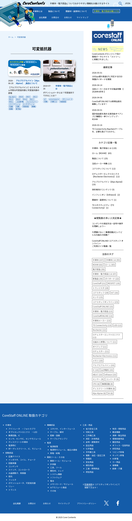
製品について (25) (100, 158)
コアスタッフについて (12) (104, 168)
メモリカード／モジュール (61, 484)
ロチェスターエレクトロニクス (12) (106, 336)
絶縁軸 (33, 106)
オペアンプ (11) (99, 346)
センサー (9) (98, 379)
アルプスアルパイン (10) (103, 365)
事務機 (115, 465)
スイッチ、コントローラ (19, 469)
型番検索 (88, 484)
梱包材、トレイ (57, 470)
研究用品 (116, 448)
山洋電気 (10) (107, 369)
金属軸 (11, 109)
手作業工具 (90, 452)
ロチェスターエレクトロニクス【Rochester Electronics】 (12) (106, 175)
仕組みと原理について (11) (104, 341)
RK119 (11, 99)
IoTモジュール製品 (58, 487)
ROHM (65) (98, 264)
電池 (52, 480)
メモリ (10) (98, 360)
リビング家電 (118, 452)
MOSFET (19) (114, 283)
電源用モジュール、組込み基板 (63, 449)
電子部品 (18, 109)
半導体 (17, 106)
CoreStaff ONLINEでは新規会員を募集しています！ (108, 100)
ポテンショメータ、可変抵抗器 (22, 483)
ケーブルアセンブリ (58, 438)
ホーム (10, 37)
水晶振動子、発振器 (17, 473)
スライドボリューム (14, 104)
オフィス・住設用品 (121, 445)
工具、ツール (56, 467)
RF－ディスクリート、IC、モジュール (24, 448)
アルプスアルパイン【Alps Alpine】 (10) (107, 183)
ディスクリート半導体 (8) (104, 388)
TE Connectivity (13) (102, 325)
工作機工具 (90, 435)
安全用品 (89, 462)
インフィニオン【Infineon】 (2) (106, 194)
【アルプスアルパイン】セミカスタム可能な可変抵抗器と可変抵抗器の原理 (23, 90)
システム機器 (56, 474)
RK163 (18, 99)
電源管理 (54, 446)
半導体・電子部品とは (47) (104, 273)
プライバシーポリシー (86, 503)
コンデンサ (13, 466)
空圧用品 (89, 445)
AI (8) (110, 393)
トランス (12, 489)
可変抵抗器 (26, 106)
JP (126, 3)
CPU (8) (96, 383)
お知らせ (68, 17)
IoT (45, 99)
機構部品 (51, 424)
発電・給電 (55, 453)
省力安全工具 (91, 428)
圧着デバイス (14, 456)
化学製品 (89, 448)
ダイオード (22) (112, 278)
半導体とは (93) (113, 259)
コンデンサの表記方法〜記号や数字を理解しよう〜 (107, 225)
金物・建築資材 (92, 441)
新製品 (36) (98, 278)
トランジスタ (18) (101, 287)
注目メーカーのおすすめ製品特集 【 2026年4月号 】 (108, 88)
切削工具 (89, 432)
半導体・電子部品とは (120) (104, 148)
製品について (54, 11)
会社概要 (43, 17)
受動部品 (9, 452)
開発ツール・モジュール (60, 460)
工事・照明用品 (92, 468)
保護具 (89, 458)
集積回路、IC (14, 435)
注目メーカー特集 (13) (102, 163)
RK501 (11, 101)
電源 (49, 442)
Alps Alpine (12, 97)
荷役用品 (89, 471)
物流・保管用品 (119, 428)
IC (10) (96, 369)
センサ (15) (98, 297)
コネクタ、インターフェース (62, 428)
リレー (11, 486)
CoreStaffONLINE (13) (103, 315)
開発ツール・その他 (55, 457)
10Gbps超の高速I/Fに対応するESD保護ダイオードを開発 (108, 76)
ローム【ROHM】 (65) (102, 153)
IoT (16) (114, 292)
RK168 (25, 99)
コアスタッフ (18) (101, 292)
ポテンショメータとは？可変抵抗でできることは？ (58, 94)
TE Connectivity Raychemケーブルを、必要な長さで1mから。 (108, 128)
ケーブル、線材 (57, 432)
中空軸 (11, 106)
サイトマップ (82, 17)
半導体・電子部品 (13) (102, 311)
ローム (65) (110, 264)
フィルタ (12, 479)
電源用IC (12, 445)
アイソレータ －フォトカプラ (21, 428)
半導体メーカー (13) (101, 320)
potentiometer (54, 99)
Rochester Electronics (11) (104, 355)
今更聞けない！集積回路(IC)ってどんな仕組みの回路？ (107, 233)
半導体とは (37, 11)
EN (129, 3)
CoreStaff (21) (99, 283)
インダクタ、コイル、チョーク (21, 459)
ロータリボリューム (28, 104)
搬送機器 (116, 432)
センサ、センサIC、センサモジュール (24, 438)
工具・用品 (87, 424)
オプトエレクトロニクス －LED (22, 432)
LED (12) (117, 325)
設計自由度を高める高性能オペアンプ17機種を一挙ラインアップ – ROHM (108, 115)
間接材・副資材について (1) (104, 199)
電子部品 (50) (99, 269)
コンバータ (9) (112, 379)
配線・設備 (55, 435)
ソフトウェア (56, 477)
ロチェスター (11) (101, 351)
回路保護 (12, 463)
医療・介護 (117, 468)
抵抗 (10, 476)
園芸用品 (116, 441)
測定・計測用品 (92, 438)
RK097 (28, 97)
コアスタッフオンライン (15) (105, 301)
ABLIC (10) (97, 374)
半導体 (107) (98, 259)
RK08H (21, 97)
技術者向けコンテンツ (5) (103, 189)
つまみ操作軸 (19, 101)
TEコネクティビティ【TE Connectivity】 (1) (103, 206)
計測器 (53, 464)
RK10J (35, 97)
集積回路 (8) (107, 383)
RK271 (32, 99)
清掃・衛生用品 (119, 435)
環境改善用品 (118, 438)
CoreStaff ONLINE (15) (103, 306)
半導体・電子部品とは (64, 87)
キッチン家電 (118, 455)
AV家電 (115, 458)
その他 (53, 490)
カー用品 (116, 462)
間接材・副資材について (76, 11)
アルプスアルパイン (32, 101)
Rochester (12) (99, 329)
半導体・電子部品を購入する (106, 11)
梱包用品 (89, 465)
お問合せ (55, 17)
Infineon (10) (110, 374)
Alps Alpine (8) (99, 393)
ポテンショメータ (67, 99)
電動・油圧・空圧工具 (95, 455)
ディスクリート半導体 (18, 441)
